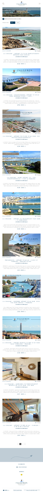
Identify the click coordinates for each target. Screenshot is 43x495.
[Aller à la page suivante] (25, 444)
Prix (12, 22)
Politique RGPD (32, 490)
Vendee (13, 10)
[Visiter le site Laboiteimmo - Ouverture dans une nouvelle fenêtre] (6, 490)
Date (18, 22)
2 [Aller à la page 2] (22, 444)
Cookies (36, 490)
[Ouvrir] (3, 4)
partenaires (28, 490)
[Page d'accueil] (21, 4)
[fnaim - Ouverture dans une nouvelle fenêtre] (21, 474)
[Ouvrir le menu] (40, 4)
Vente (10, 10)
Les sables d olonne (20, 10)
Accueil (6, 10)
